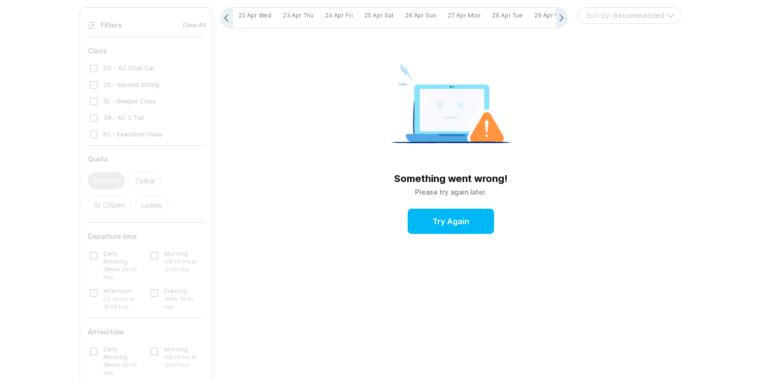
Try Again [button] (450, 222)
